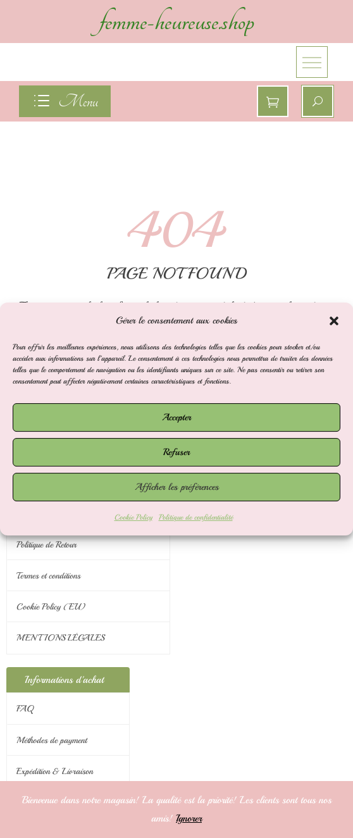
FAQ (25, 708)
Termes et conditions (48, 575)
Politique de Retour (46, 544)
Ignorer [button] (189, 818)
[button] (334, 321)
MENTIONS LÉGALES (60, 637)
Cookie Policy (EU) (50, 606)
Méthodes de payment (51, 740)
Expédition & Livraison (54, 771)
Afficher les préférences (177, 487)
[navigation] (65, 101)
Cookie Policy (133, 517)
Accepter (176, 417)
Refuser (176, 452)
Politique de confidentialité (196, 517)
